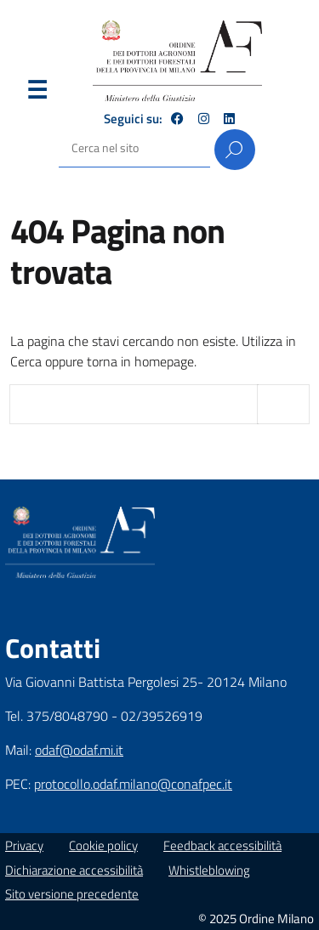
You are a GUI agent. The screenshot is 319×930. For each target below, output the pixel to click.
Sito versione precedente (72, 894)
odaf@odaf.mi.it (79, 750)
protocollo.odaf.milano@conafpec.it (133, 784)
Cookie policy (103, 845)
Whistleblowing (209, 870)
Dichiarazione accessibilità (74, 870)
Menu (36, 93)
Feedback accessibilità (222, 845)
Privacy (24, 845)
